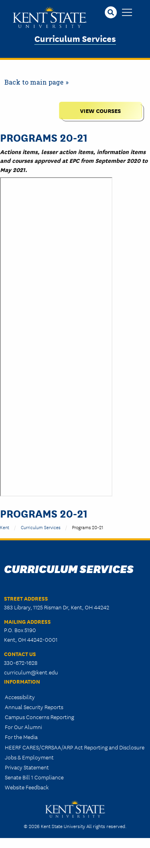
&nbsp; (56, 336)
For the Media (21, 736)
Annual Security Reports (34, 706)
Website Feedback (27, 787)
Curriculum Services (75, 38)
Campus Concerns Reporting (39, 716)
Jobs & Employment (29, 757)
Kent (4, 527)
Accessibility (20, 696)
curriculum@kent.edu (31, 672)
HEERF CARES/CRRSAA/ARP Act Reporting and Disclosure (74, 747)
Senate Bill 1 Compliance (34, 777)
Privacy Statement (27, 767)
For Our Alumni (23, 726)
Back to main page (34, 82)
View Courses (100, 110)
